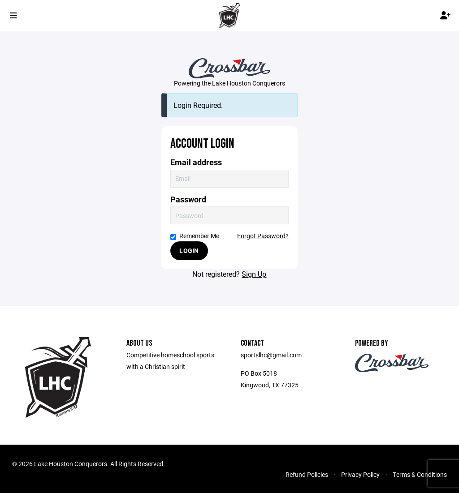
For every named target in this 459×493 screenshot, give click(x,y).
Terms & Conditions (420, 474)
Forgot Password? (263, 235)
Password (188, 199)
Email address (196, 162)
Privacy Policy (360, 474)
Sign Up (254, 274)
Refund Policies (307, 474)
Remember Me (194, 235)
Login (189, 250)
